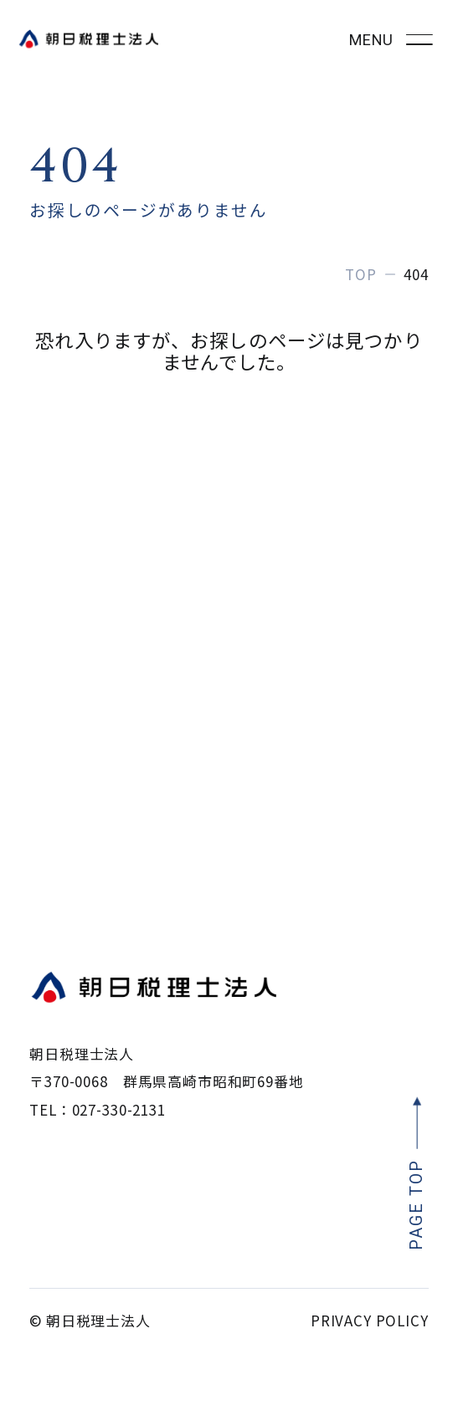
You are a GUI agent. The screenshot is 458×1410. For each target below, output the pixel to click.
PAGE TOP (416, 1204)
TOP (361, 273)
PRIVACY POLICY (370, 1320)
